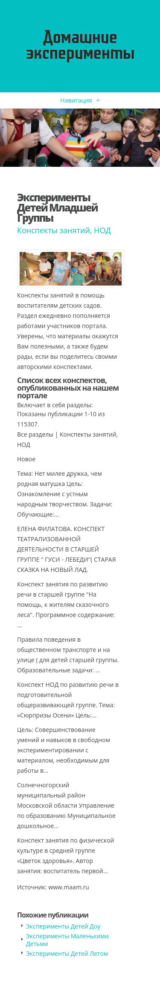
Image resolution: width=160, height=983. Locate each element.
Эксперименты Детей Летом (67, 953)
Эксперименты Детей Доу (63, 926)
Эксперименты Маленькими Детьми (67, 940)
